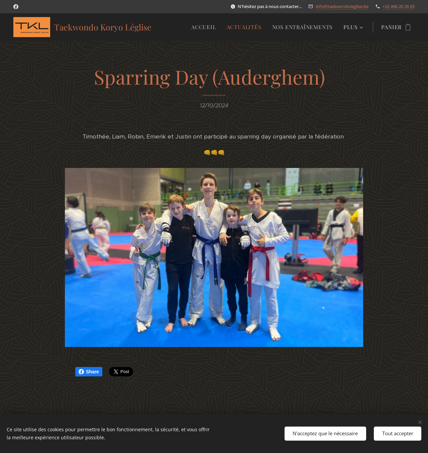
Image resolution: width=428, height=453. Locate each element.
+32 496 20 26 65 (399, 6)
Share (89, 371)
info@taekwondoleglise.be (342, 6)
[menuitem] (205, 27)
